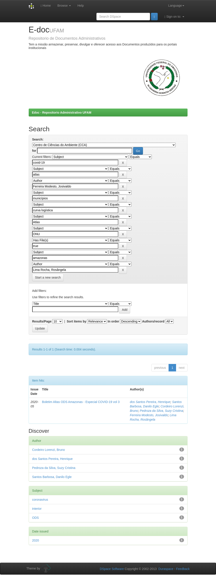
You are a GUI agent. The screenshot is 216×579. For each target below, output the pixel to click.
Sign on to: (174, 17)
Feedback (183, 569)
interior (37, 508)
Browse (64, 5)
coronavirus (40, 499)
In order (113, 321)
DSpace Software (112, 569)
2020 (35, 540)
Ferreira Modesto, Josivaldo (149, 415)
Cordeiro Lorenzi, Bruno (48, 450)
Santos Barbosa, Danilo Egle (52, 477)
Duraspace (165, 569)
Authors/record (153, 321)
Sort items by (76, 321)
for (34, 150)
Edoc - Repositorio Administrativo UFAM (61, 112)
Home (46, 5)
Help (80, 5)
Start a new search (48, 277)
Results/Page (42, 321)
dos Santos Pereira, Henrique (150, 402)
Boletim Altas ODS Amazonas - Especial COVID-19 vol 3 (81, 402)
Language (176, 5)
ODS (35, 517)
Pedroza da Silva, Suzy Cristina (161, 410)
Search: (37, 139)
